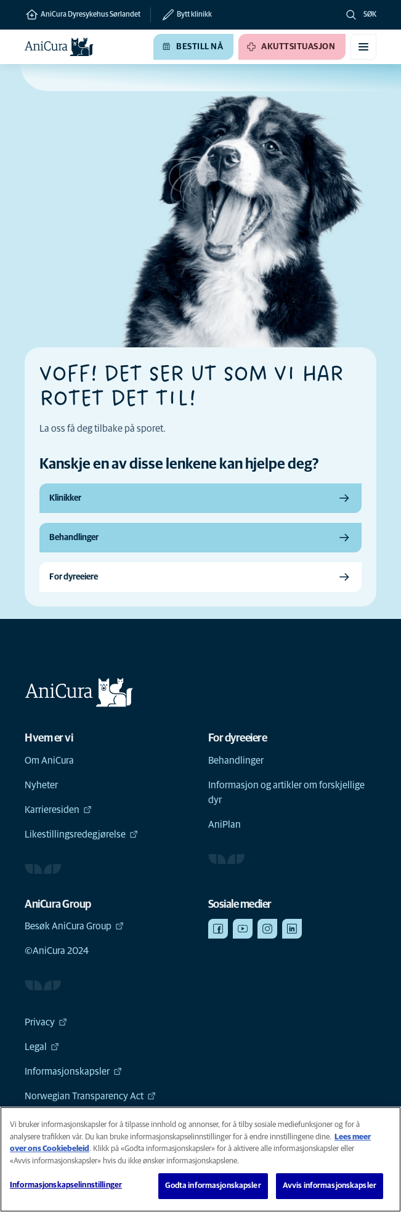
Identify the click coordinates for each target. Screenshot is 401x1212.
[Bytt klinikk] (181, 14)
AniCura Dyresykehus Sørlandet (82, 14)
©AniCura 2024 (57, 951)
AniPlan (224, 825)
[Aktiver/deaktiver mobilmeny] (363, 47)
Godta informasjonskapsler (213, 1186)
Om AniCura (49, 761)
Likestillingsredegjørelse (81, 834)
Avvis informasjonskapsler (329, 1186)
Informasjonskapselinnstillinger (66, 1185)
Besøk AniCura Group (74, 926)
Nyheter (41, 785)
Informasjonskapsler (73, 1072)
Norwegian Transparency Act (90, 1096)
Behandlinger (236, 761)
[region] (200, 1159)
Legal (42, 1047)
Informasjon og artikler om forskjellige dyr (286, 792)
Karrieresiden (58, 810)
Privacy (46, 1022)
